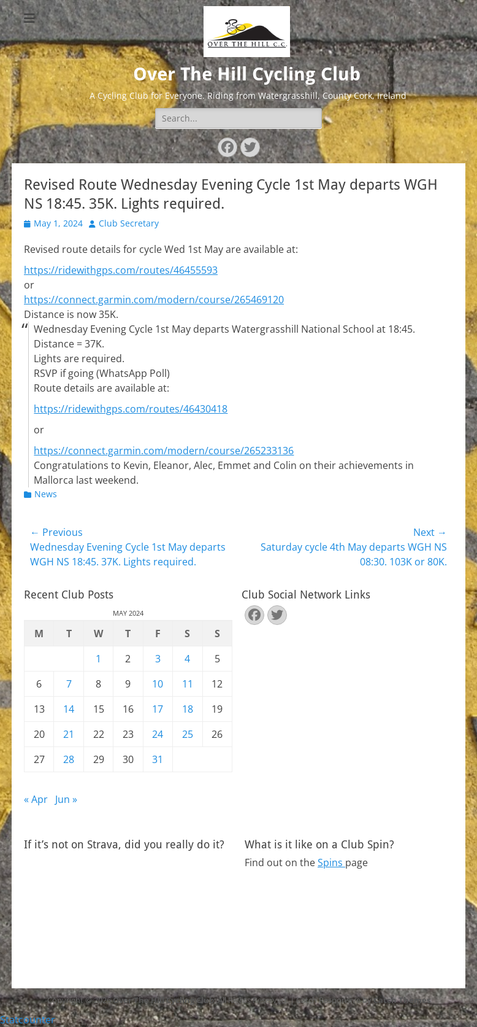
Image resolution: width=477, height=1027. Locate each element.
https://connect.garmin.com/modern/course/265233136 (164, 450)
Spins (331, 862)
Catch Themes (401, 1000)
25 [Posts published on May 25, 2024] (187, 734)
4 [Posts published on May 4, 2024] (187, 658)
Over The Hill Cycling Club (247, 74)
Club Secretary (129, 223)
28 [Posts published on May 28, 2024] (68, 759)
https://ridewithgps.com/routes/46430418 (130, 409)
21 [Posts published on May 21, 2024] (68, 734)
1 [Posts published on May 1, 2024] (98, 658)
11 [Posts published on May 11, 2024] (187, 684)
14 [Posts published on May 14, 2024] (68, 709)
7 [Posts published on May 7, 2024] (69, 684)
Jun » (66, 799)
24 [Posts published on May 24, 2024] (157, 734)
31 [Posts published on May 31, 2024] (157, 759)
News (45, 494)
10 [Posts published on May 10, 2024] (157, 684)
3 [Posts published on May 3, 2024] (158, 658)
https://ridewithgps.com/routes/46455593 (121, 270)
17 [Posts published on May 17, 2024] (157, 709)
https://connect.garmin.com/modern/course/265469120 (154, 299)
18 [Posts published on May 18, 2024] (187, 709)
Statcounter (27, 1019)
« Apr (36, 799)
